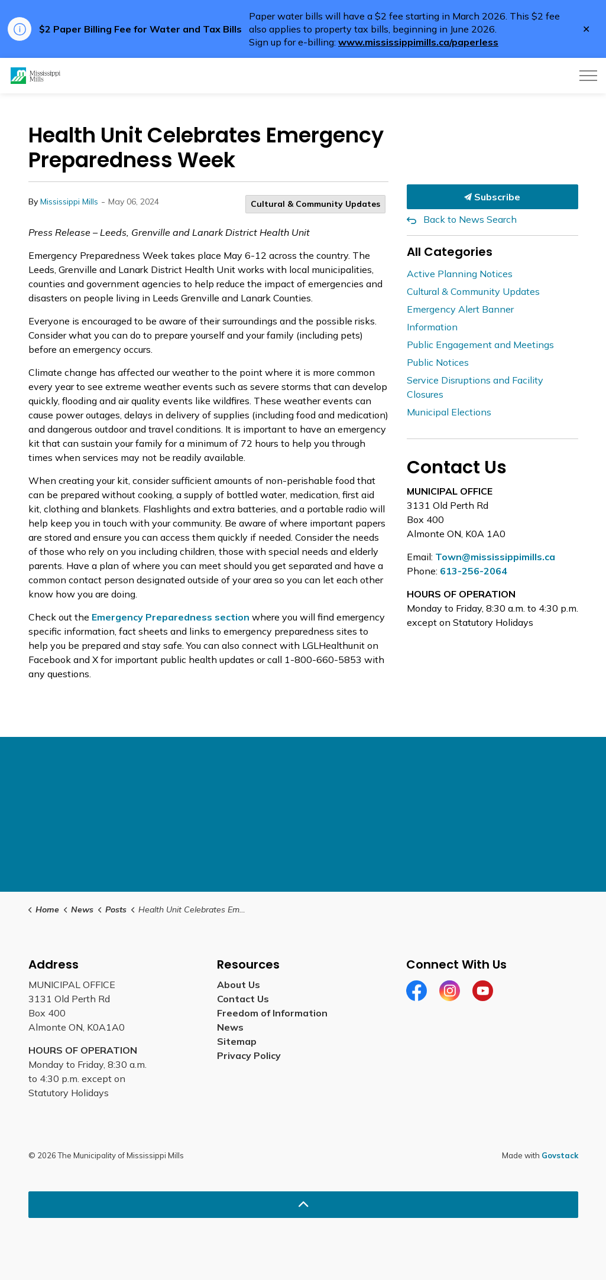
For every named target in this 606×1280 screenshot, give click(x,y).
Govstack (560, 1155)
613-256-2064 (473, 571)
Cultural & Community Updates (315, 204)
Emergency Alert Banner (460, 309)
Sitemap (237, 1041)
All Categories (449, 251)
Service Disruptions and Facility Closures (475, 387)
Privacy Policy (249, 1055)
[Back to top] (303, 1204)
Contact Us (243, 999)
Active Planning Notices (460, 274)
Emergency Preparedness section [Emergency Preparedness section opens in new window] (170, 617)
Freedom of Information (272, 1013)
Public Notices (438, 362)
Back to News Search (470, 219)
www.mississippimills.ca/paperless (418, 42)
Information (432, 327)
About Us (238, 984)
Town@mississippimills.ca (495, 557)
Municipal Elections (449, 412)
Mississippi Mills (69, 201)
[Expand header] (588, 75)
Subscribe (492, 197)
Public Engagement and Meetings (480, 344)
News (230, 1027)
